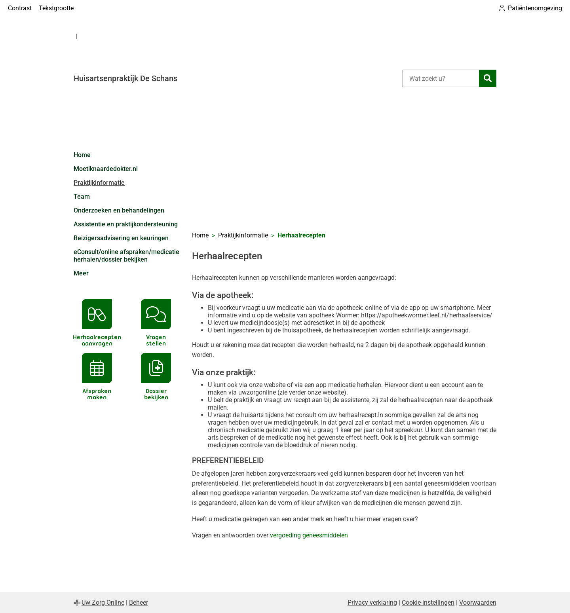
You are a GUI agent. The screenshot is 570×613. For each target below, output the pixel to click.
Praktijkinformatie (99, 182)
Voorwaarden (477, 602)
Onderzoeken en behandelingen (119, 210)
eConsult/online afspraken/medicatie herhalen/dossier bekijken (126, 255)
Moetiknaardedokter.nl (106, 169)
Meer (81, 273)
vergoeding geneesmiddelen (309, 535)
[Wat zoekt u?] (441, 78)
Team (82, 196)
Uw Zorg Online (103, 602)
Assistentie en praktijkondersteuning (126, 224)
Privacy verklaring (372, 602)
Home (82, 155)
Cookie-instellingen (428, 602)
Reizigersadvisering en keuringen (121, 238)
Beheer (138, 602)
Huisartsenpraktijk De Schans (125, 78)
